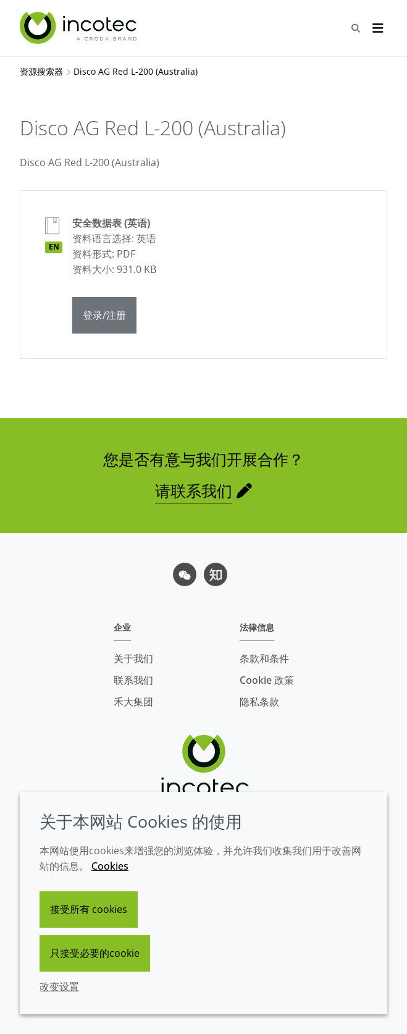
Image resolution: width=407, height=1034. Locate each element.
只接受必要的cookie (95, 953)
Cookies (109, 866)
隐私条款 (259, 701)
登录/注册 (104, 315)
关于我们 (133, 658)
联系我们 (133, 680)
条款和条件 (264, 658)
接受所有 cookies (88, 909)
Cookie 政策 (267, 680)
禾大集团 (133, 701)
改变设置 (59, 986)
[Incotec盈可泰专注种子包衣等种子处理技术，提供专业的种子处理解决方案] (80, 28)
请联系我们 (193, 491)
